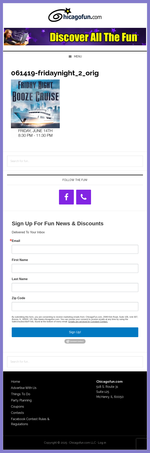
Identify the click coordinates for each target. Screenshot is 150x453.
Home (15, 381)
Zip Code (18, 298)
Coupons (17, 406)
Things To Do (20, 394)
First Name (20, 260)
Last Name (20, 279)
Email (16, 240)
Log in (102, 442)
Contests (17, 413)
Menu (78, 56)
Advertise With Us (24, 388)
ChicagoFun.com (75, 16)
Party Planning (21, 400)
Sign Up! (75, 332)
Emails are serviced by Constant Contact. (88, 321)
